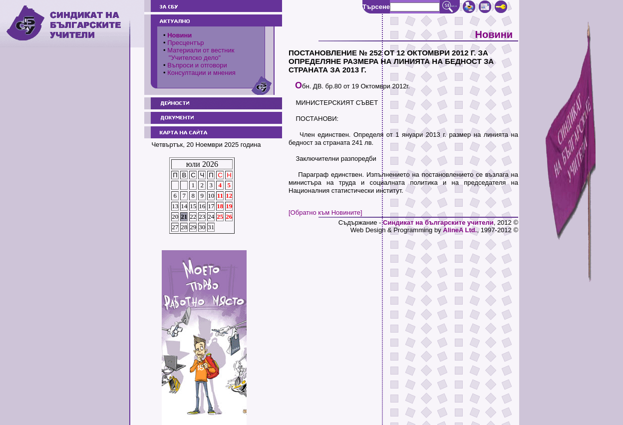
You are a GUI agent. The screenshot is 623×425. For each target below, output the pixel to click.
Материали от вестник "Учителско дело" (198, 53)
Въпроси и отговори (197, 65)
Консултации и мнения (201, 72)
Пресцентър (185, 42)
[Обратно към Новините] (325, 212)
